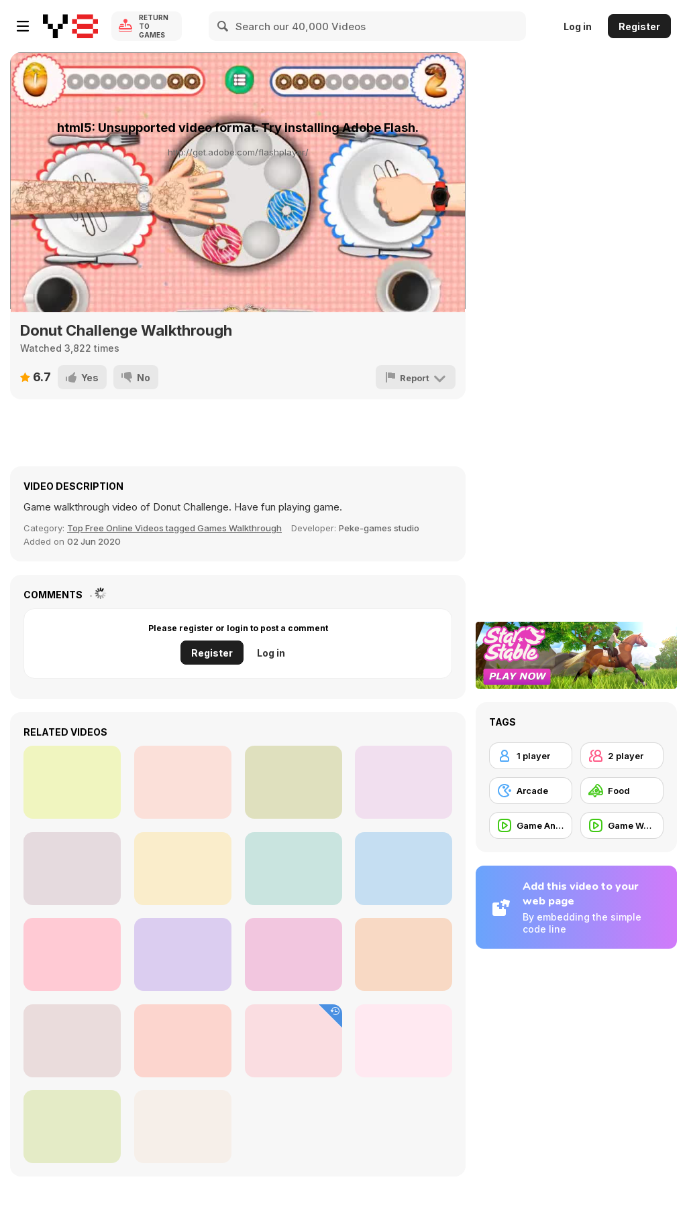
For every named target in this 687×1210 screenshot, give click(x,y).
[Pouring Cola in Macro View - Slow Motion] (293, 954)
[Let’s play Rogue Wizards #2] (182, 868)
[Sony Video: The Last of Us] (403, 782)
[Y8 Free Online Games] (70, 26)
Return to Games (153, 26)
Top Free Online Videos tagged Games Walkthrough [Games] (174, 528)
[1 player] (530, 755)
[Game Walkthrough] (622, 825)
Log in (578, 26)
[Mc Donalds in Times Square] (403, 868)
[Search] (223, 26)
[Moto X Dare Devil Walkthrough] (182, 1126)
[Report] (416, 377)
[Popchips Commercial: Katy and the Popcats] (72, 868)
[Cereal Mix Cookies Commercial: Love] (182, 1040)
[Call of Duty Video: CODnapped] (293, 868)
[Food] (622, 790)
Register (639, 26)
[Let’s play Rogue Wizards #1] (293, 782)
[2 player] (622, 755)
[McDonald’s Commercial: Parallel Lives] (182, 782)
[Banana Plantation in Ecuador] (72, 1126)
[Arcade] (530, 790)
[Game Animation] (530, 825)
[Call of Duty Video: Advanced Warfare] (182, 954)
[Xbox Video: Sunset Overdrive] (72, 782)
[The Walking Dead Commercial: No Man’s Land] (403, 1040)
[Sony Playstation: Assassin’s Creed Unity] (72, 1040)
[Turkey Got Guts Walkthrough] (293, 1040)
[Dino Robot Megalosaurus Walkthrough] (403, 954)
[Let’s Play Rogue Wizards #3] (72, 954)
